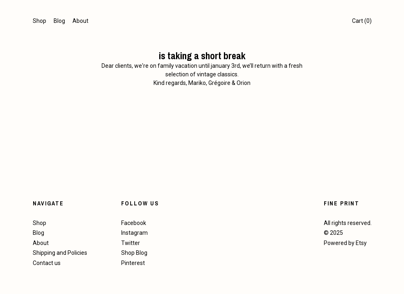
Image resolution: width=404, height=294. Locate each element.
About (80, 21)
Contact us (47, 263)
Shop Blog (134, 252)
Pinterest (133, 263)
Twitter (130, 243)
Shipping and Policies (60, 252)
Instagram (134, 232)
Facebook (133, 223)
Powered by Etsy (345, 243)
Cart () (362, 21)
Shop (39, 21)
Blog (59, 21)
